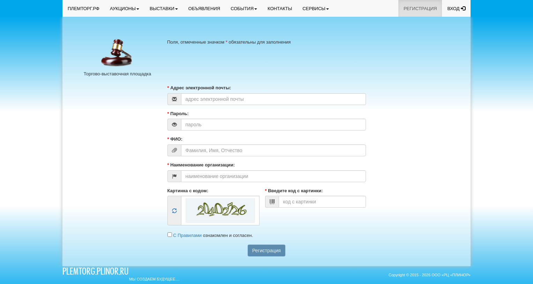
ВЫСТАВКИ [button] (164, 8)
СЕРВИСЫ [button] (315, 8)
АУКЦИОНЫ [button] (124, 8)
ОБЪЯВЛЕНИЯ (204, 8)
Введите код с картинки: (294, 190)
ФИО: (175, 139)
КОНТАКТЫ (280, 8)
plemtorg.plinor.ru (95, 272)
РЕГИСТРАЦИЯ (420, 8)
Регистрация (266, 250)
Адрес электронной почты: (199, 87)
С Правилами (188, 235)
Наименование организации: (201, 164)
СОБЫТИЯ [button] (244, 8)
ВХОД (456, 8)
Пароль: (178, 113)
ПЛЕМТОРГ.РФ (83, 8)
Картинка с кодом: (188, 190)
